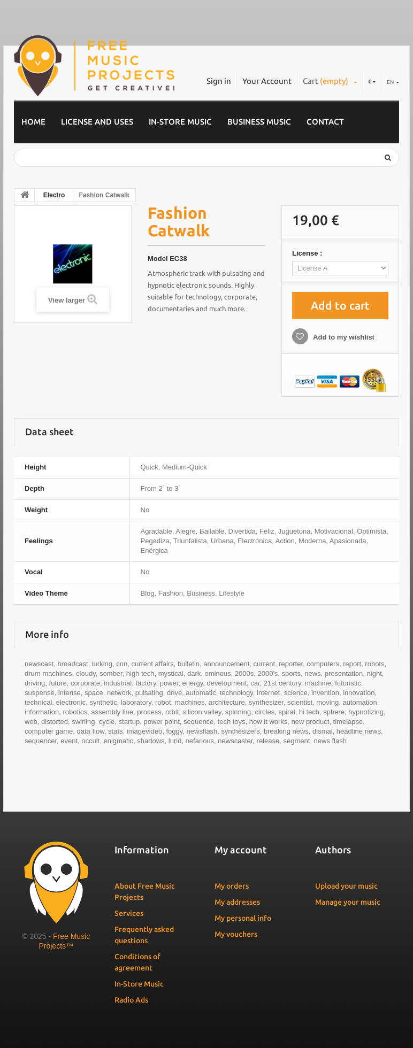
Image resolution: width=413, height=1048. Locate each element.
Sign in (218, 81)
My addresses (237, 902)
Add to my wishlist (342, 337)
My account (241, 849)
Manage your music (347, 902)
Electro (54, 195)
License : (308, 253)
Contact (325, 121)
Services (128, 913)
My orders (232, 886)
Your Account (267, 81)
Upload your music (346, 886)
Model (158, 259)
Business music (259, 121)
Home (33, 121)
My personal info (243, 918)
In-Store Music (180, 121)
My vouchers (236, 934)
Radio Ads (131, 1000)
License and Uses (97, 121)
